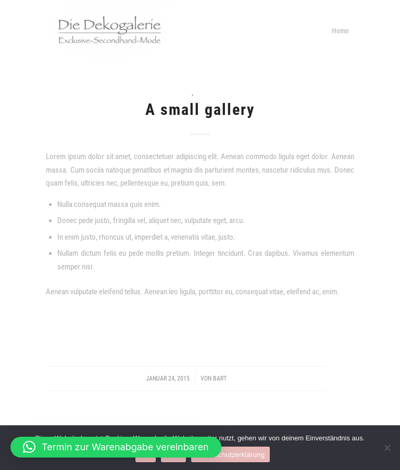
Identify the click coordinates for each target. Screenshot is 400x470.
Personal (209, 93)
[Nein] (387, 447)
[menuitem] (340, 30)
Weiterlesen (200, 326)
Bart (220, 378)
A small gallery (200, 109)
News (184, 93)
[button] (115, 447)
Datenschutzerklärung (230, 455)
